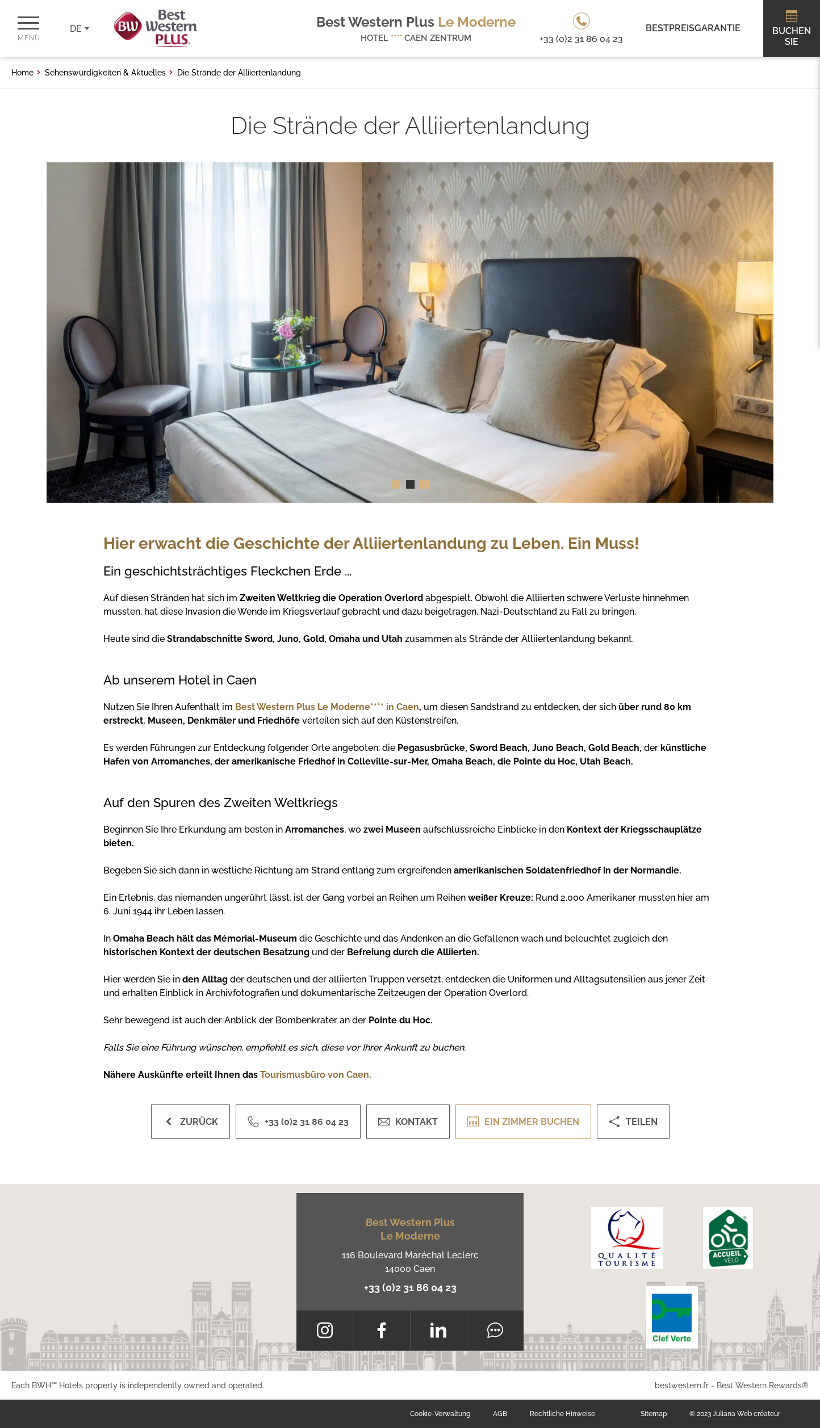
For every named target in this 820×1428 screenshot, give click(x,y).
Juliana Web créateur (746, 1414)
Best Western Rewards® (763, 1385)
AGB (500, 1414)
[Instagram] (324, 1330)
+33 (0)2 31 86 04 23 (410, 1287)
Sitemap (654, 1414)
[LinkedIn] (439, 1330)
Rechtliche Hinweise (562, 1414)
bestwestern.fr (682, 1385)
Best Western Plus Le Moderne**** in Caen (327, 707)
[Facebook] (381, 1330)
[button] (396, 484)
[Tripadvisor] (495, 1330)
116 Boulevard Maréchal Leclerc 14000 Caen (410, 1262)
